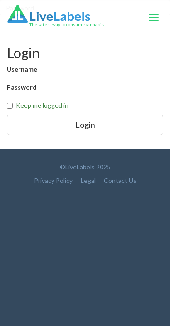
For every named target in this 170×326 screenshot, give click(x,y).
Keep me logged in (42, 105)
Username (22, 69)
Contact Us (120, 180)
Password (22, 87)
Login (85, 124)
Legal (88, 180)
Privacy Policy (53, 180)
